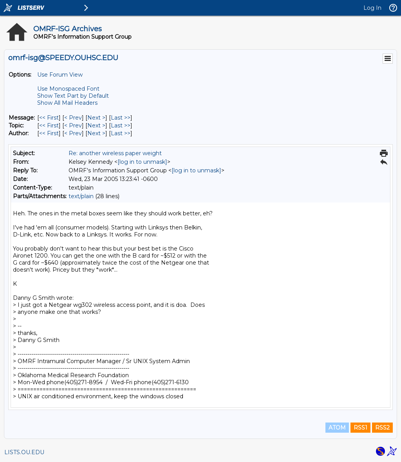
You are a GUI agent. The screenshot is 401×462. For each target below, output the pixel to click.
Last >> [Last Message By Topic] (120, 125)
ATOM (337, 427)
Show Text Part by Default (73, 95)
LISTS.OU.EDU (24, 452)
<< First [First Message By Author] (49, 133)
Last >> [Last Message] (120, 117)
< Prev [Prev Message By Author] (73, 133)
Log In (372, 7)
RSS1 (360, 427)
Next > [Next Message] (96, 117)
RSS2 (382, 427)
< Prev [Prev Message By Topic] (73, 125)
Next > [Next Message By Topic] (96, 125)
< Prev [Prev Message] (73, 117)
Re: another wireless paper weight (115, 153)
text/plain (81, 196)
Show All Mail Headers (67, 102)
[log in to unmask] (142, 161)
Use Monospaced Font (68, 88)
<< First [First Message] (49, 117)
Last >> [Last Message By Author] (120, 133)
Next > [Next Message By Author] (96, 133)
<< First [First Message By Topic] (49, 125)
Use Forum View (60, 74)
